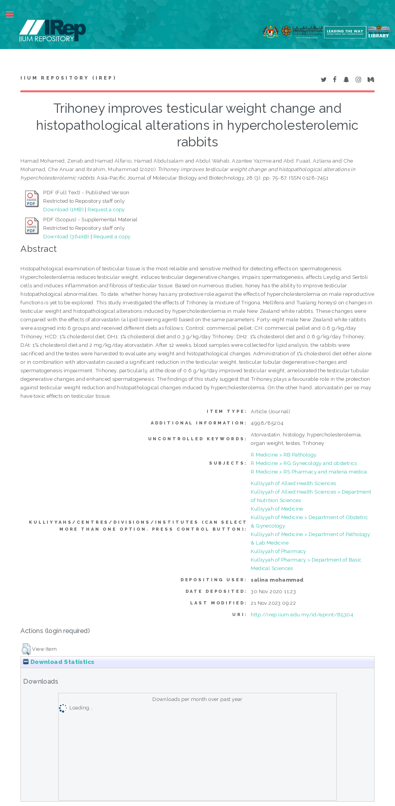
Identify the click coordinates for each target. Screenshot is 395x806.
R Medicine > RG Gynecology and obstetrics (304, 463)
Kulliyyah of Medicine (277, 509)
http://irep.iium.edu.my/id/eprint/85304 (302, 614)
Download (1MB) (63, 209)
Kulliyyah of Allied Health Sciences (293, 483)
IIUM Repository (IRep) (68, 78)
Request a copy (106, 209)
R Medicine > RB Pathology (283, 454)
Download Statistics (58, 661)
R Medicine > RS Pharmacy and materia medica (309, 471)
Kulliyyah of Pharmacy (278, 551)
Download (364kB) (66, 236)
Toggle (14, 14)
